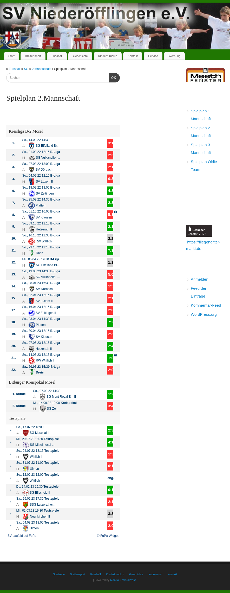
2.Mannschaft (41, 69)
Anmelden (199, 279)
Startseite (59, 574)
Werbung (174, 55)
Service (153, 55)
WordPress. (129, 580)
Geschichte (80, 55)
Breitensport (33, 55)
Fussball (56, 55)
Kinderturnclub (107, 55)
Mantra (114, 580)
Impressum (155, 574)
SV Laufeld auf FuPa (22, 536)
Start (11, 55)
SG (26, 69)
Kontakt (133, 55)
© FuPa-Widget (108, 536)
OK (112, 77)
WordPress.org (204, 314)
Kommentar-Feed (206, 305)
